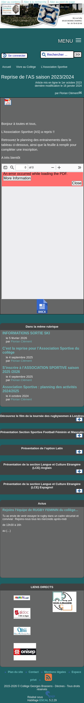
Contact (32, 672)
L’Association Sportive (54, 66)
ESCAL (44, 700)
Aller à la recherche (35, 2)
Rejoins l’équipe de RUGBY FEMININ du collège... (40, 510)
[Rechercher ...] (57, 55)
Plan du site (14, 672)
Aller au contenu (11, 2)
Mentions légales (54, 672)
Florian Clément (69, 93)
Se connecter (17, 55)
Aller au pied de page (62, 2)
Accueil (6, 66)
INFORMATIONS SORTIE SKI (26, 333)
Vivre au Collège (26, 66)
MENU (65, 41)
